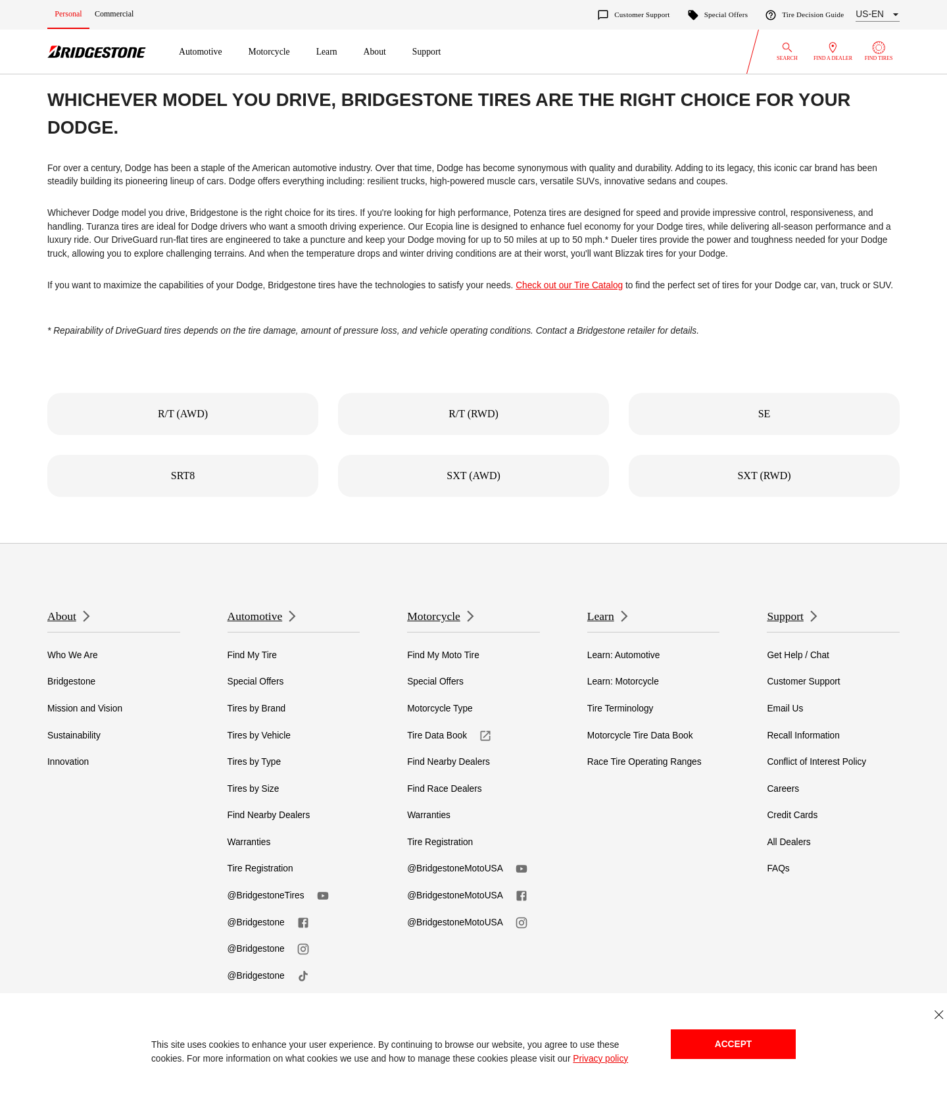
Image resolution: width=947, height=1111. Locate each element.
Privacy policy (600, 1059)
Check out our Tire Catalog (569, 285)
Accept (733, 1044)
